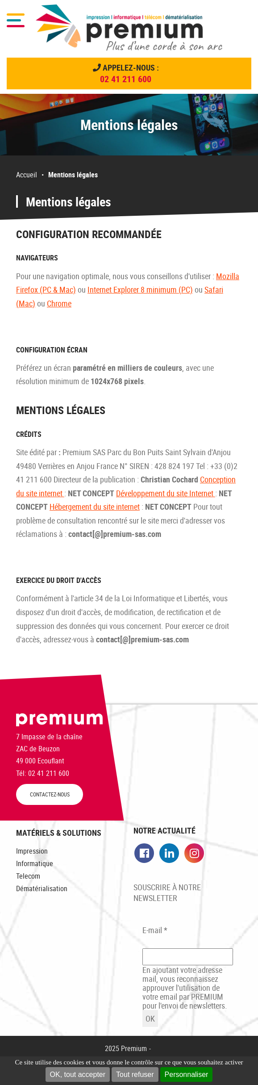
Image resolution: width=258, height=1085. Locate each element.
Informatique (34, 863)
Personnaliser (186, 1074)
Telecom (28, 876)
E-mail (154, 930)
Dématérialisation (41, 888)
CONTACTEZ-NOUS (50, 794)
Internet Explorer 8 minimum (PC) (140, 289)
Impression (32, 851)
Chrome (59, 303)
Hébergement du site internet (95, 506)
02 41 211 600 (125, 79)
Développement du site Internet (165, 493)
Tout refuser (135, 1074)
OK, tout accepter (78, 1074)
